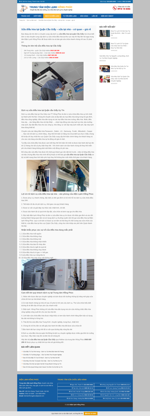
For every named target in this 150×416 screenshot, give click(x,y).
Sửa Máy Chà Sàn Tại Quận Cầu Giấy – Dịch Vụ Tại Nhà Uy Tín (42, 361)
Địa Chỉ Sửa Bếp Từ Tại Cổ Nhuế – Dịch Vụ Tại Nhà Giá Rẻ (41, 357)
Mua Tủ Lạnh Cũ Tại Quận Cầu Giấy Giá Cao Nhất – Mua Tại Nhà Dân (119, 46)
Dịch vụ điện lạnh (52, 16)
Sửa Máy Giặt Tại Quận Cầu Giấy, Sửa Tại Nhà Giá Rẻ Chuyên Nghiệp (120, 79)
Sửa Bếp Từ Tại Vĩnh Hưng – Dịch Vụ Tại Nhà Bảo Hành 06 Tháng (43, 351)
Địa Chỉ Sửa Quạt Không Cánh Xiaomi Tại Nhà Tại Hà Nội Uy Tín (43, 367)
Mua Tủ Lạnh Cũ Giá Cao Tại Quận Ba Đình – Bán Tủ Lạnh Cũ (120, 33)
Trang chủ (25, 16)
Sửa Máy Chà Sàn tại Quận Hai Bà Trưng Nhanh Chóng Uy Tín (42, 364)
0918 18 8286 (90, 413)
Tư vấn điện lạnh (70, 16)
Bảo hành (84, 16)
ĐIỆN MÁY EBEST (107, 16)
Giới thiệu (37, 16)
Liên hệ (94, 16)
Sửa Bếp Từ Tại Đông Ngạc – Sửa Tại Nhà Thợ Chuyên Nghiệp (42, 354)
